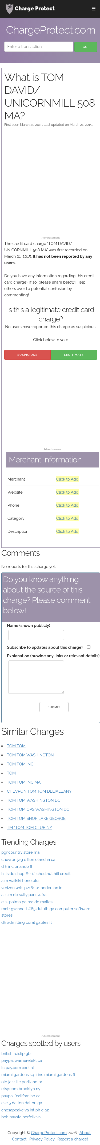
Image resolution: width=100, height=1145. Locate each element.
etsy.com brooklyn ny (20, 1088)
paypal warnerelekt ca (21, 1060)
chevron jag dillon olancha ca (28, 859)
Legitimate (73, 355)
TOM (11, 773)
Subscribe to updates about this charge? (45, 647)
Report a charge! (72, 1139)
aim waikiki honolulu (20, 880)
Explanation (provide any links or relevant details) (53, 656)
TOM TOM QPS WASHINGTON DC (38, 809)
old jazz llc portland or (21, 1081)
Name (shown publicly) (28, 625)
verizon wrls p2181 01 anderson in (31, 887)
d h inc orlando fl (16, 866)
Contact (19, 1139)
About (85, 1132)
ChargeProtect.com (49, 1132)
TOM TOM (16, 746)
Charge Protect (30, 9)
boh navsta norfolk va (21, 1117)
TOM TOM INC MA (24, 782)
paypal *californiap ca (21, 1096)
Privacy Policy (42, 1139)
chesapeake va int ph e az (25, 1110)
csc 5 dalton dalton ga (21, 1102)
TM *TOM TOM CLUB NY (29, 827)
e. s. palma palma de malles (27, 902)
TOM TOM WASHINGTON (30, 755)
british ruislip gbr (16, 1053)
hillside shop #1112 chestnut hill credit (36, 873)
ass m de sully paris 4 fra (23, 894)
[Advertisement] (50, 184)
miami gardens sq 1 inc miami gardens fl (38, 1074)
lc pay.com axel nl (17, 1067)
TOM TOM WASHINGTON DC (33, 800)
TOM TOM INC (20, 764)
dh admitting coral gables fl (26, 922)
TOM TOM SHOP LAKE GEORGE (36, 818)
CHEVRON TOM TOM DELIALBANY (39, 791)
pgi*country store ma (20, 852)
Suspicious (27, 355)
